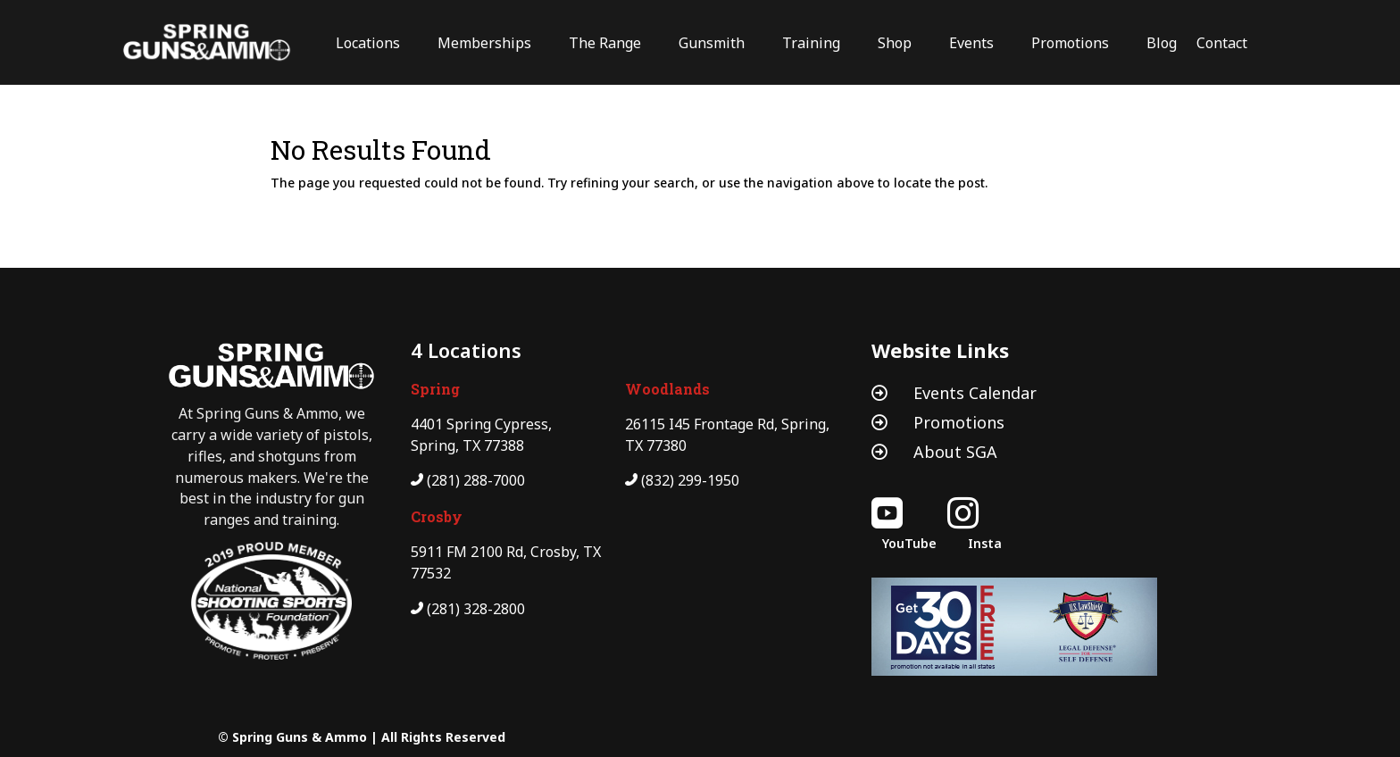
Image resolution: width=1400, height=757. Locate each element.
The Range (605, 43)
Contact (1221, 43)
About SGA (955, 451)
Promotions (1070, 43)
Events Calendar (975, 392)
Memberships (484, 43)
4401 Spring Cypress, (481, 424)
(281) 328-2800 (476, 609)
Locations (368, 43)
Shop (895, 43)
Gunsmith (712, 43)
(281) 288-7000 (476, 480)
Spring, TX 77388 (467, 445)
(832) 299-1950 (690, 480)
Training (811, 43)
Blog (1161, 43)
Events (971, 43)
